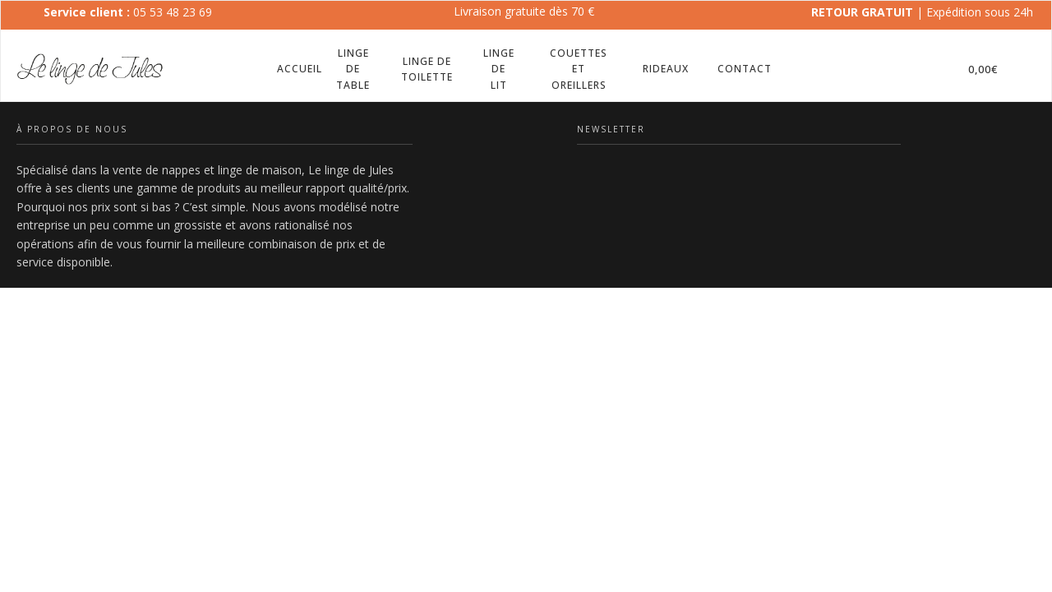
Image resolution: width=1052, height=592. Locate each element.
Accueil (299, 69)
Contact (744, 69)
